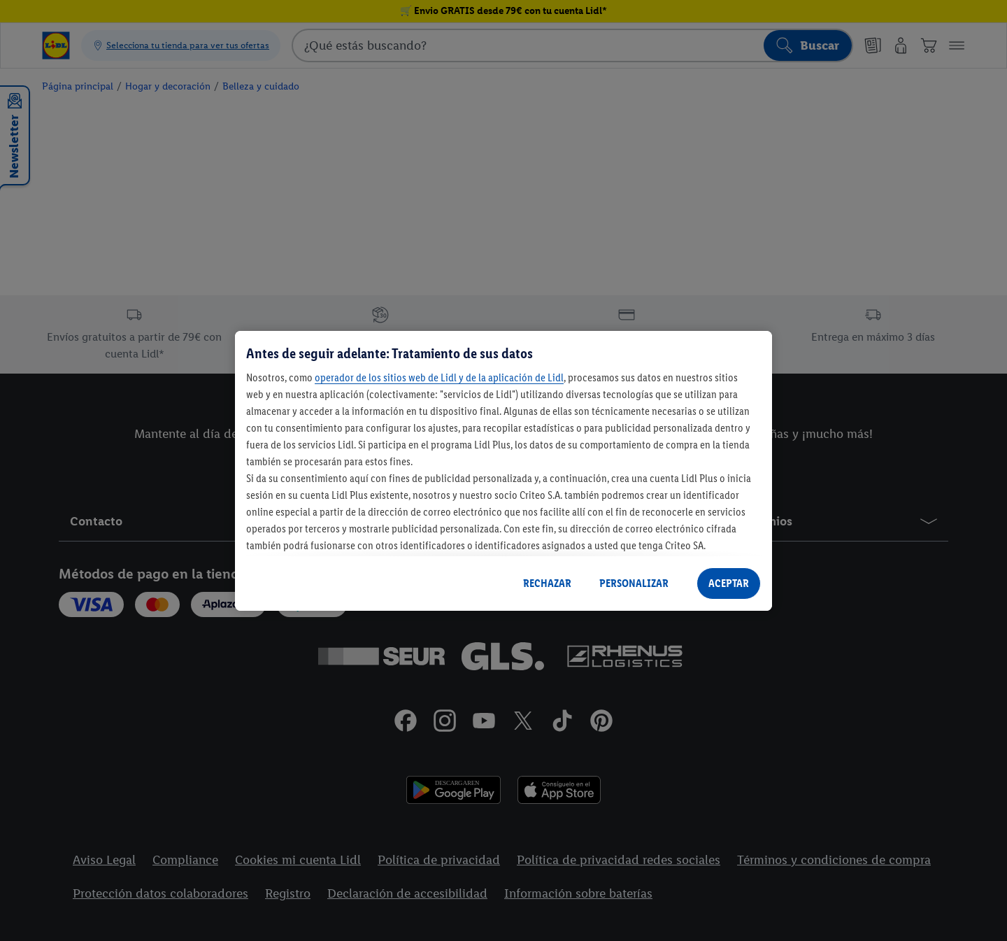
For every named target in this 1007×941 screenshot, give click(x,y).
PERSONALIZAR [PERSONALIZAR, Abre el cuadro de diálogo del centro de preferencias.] (634, 583)
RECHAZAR (547, 583)
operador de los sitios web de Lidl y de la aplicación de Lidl (439, 377)
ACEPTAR (728, 583)
